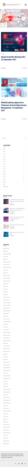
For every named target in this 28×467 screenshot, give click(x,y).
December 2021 (6, 278)
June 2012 (5, 416)
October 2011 (6, 430)
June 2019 (5, 327)
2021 (4, 54)
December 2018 (6, 332)
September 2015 (7, 378)
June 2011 (5, 435)
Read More (3, 68)
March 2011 (5, 438)
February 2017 (6, 362)
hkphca (24, 68)
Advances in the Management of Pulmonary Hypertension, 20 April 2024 (17, 210)
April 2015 (5, 386)
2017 (4, 166)
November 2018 (6, 335)
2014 (4, 159)
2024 (4, 184)
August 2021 (6, 283)
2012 (4, 154)
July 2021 (5, 286)
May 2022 (5, 272)
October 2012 (6, 408)
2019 (4, 171)
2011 (4, 151)
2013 (4, 156)
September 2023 (7, 253)
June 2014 (5, 394)
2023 (4, 181)
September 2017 (7, 351)
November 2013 (6, 402)
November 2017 (6, 348)
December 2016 (6, 365)
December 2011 (6, 427)
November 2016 (6, 367)
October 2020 (6, 308)
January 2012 (6, 424)
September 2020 (7, 310)
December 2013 (6, 400)
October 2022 (6, 264)
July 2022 (5, 270)
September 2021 (7, 281)
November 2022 (6, 262)
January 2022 (6, 275)
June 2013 (5, 405)
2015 (4, 161)
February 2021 (6, 297)
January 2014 (6, 397)
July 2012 (5, 413)
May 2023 (5, 259)
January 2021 (6, 300)
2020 (4, 174)
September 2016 (7, 370)
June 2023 (5, 256)
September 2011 (7, 432)
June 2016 (5, 373)
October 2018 (6, 337)
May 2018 (5, 343)
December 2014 (6, 389)
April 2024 (5, 251)
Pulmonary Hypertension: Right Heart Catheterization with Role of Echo (17, 201)
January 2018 (6, 346)
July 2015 (5, 381)
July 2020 (5, 316)
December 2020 (6, 302)
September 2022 (7, 267)
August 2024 (6, 248)
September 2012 (7, 411)
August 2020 (6, 313)
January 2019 (6, 329)
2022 (4, 179)
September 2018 (7, 340)
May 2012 (5, 419)
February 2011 (6, 440)
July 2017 (5, 354)
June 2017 (5, 356)
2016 (4, 164)
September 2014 (7, 392)
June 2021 (5, 289)
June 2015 (5, 384)
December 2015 (6, 375)
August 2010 (6, 443)
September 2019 (7, 321)
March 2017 (5, 359)
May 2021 (5, 291)
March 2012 (5, 421)
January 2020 (6, 318)
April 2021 (5, 294)
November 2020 (6, 305)
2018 (4, 169)
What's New (5, 186)
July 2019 (5, 324)
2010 (4, 149)
